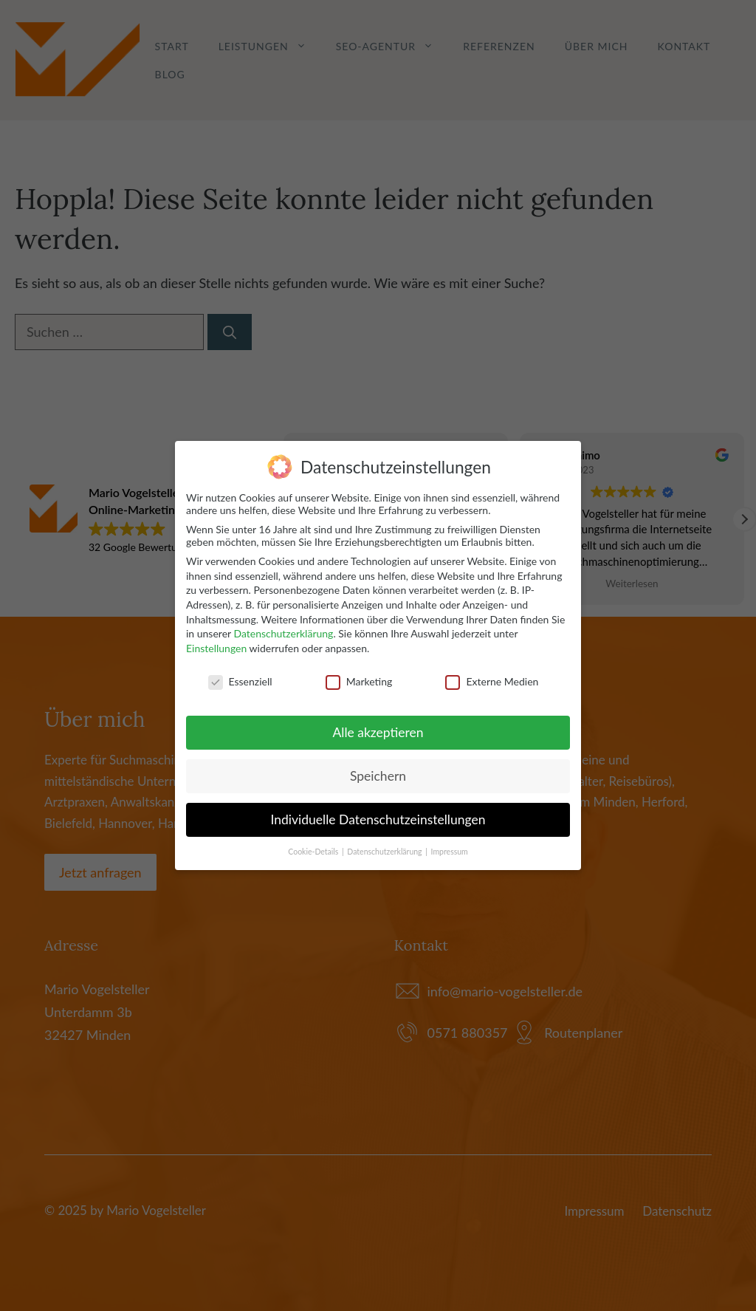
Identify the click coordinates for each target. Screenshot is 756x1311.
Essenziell (240, 680)
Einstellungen (216, 647)
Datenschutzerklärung (283, 633)
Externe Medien (491, 680)
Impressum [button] (449, 851)
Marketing (359, 680)
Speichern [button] (378, 776)
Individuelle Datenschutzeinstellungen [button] (378, 819)
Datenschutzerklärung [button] (385, 851)
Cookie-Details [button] (314, 851)
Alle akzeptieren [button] (377, 732)
